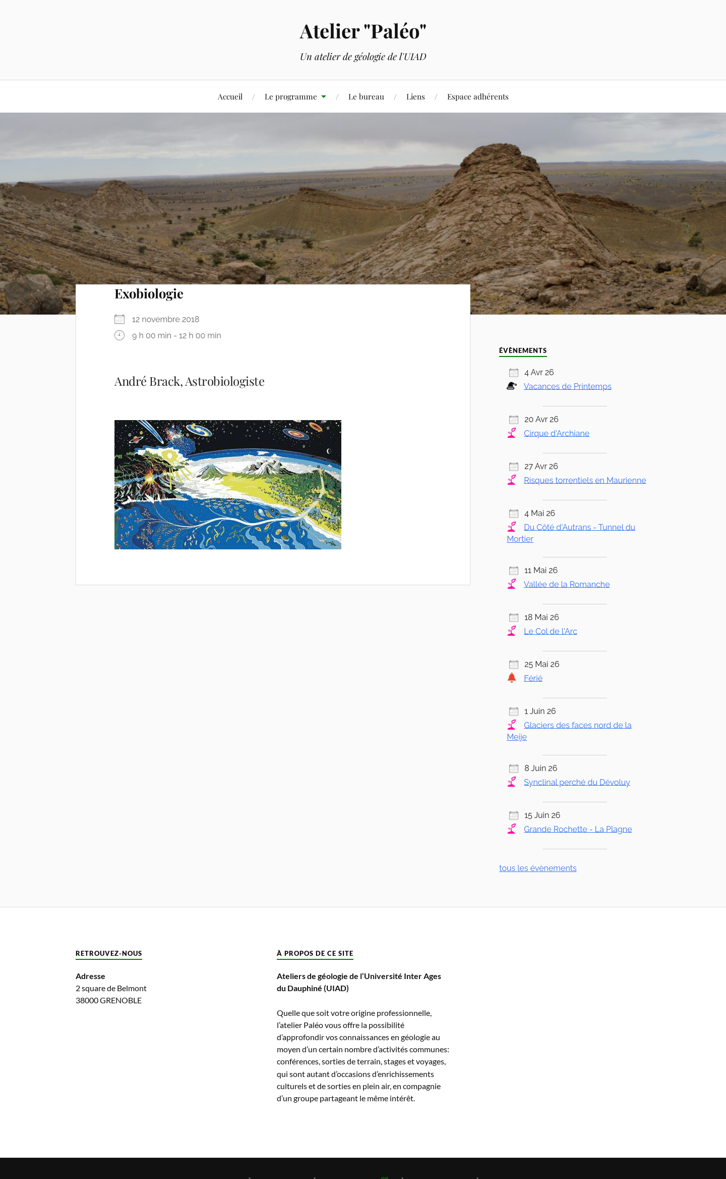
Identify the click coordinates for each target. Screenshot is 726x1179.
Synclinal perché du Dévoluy (577, 782)
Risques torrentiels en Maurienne (585, 480)
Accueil (230, 96)
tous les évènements (538, 868)
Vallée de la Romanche (567, 584)
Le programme (291, 96)
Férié (533, 678)
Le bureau (366, 96)
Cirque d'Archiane (556, 433)
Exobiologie (149, 292)
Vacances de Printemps (568, 386)
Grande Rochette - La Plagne (578, 829)
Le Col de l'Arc (550, 631)
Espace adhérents (478, 96)
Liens (415, 96)
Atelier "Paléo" (363, 30)
